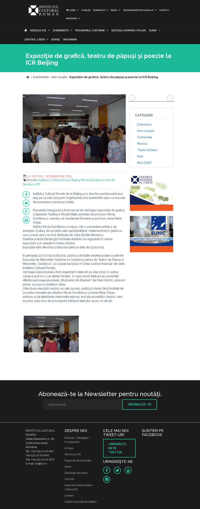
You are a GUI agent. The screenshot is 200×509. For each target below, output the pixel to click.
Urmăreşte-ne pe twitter (117, 448)
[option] (51, 335)
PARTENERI (71, 18)
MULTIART (144, 162)
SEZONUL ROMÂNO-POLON (128, 30)
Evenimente (61, 30)
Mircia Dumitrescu (93, 180)
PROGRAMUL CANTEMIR (90, 30)
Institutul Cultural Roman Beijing (59, 180)
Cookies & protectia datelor (81, 501)
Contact (164, 10)
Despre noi (99, 10)
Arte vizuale (145, 131)
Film (140, 156)
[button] (122, 98)
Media (114, 10)
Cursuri (85, 10)
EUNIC (153, 30)
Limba (71, 10)
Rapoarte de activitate (78, 460)
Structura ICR (73, 454)
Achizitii (69, 479)
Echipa (69, 448)
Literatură (144, 124)
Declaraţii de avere (76, 472)
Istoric (68, 466)
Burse (56, 39)
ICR (37, 184)
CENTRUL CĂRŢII (34, 39)
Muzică (142, 143)
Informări (70, 39)
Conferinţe (144, 137)
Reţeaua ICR (38, 30)
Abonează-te (140, 404)
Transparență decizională (138, 10)
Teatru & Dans (147, 150)
